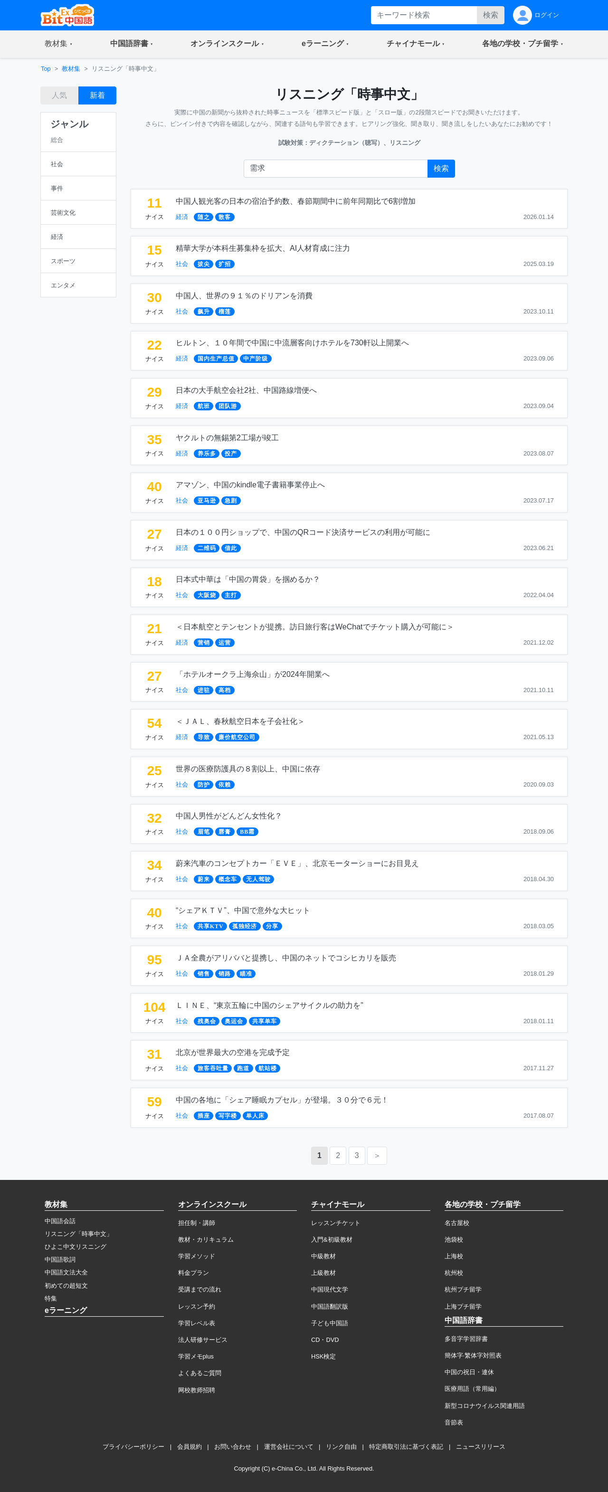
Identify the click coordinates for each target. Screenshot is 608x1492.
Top (46, 68)
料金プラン (193, 1272)
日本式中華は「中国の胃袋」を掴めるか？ (248, 579)
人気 (59, 95)
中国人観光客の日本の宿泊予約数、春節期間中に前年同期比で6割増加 (296, 201)
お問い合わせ (232, 1446)
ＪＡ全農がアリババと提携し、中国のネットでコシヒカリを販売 (286, 958)
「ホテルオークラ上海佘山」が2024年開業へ (253, 674)
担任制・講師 (196, 1222)
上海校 (454, 1256)
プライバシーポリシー (133, 1446)
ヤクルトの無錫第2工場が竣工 (227, 438)
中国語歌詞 (60, 1259)
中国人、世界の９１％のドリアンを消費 (244, 296)
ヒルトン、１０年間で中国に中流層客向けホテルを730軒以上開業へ (292, 343)
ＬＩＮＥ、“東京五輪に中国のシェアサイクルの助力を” (269, 1005)
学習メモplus (196, 1356)
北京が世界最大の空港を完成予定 (233, 1052)
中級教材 (323, 1256)
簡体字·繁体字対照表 (473, 1355)
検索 (490, 15)
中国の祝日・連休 (469, 1372)
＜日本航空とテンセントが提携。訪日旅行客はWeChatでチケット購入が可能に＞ (315, 627)
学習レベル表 (196, 1323)
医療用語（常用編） (472, 1388)
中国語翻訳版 (329, 1306)
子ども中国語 (329, 1323)
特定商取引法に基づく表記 (406, 1446)
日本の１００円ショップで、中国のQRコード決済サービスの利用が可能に (303, 532)
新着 (97, 95)
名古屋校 (457, 1222)
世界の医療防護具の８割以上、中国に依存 (248, 769)
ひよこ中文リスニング (75, 1246)
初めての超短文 (66, 1285)
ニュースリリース (480, 1446)
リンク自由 (341, 1446)
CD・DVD (325, 1339)
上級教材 (323, 1272)
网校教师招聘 (196, 1390)
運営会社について (289, 1446)
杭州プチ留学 (463, 1289)
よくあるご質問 (199, 1373)
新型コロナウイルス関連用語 (485, 1405)
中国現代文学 (329, 1289)
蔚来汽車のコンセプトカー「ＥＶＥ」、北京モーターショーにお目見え (297, 863)
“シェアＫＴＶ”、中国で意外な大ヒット (243, 910)
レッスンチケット (336, 1222)
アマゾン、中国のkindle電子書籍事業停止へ (250, 485)
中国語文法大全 (66, 1272)
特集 (51, 1298)
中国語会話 (60, 1221)
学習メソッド (196, 1256)
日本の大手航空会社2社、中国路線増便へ (246, 390)
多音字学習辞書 (466, 1338)
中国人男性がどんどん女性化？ (229, 816)
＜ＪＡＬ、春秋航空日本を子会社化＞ (240, 721)
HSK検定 (323, 1356)
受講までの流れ (199, 1289)
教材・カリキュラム (206, 1239)
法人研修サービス (203, 1339)
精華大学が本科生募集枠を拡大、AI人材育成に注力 (263, 248)
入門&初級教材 (331, 1239)
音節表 (454, 1422)
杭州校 (454, 1272)
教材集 (71, 68)
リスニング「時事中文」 (79, 1233)
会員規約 (189, 1446)
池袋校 (454, 1239)
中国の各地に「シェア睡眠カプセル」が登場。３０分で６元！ (282, 1100)
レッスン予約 (196, 1306)
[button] (58, 44)
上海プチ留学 (463, 1306)
